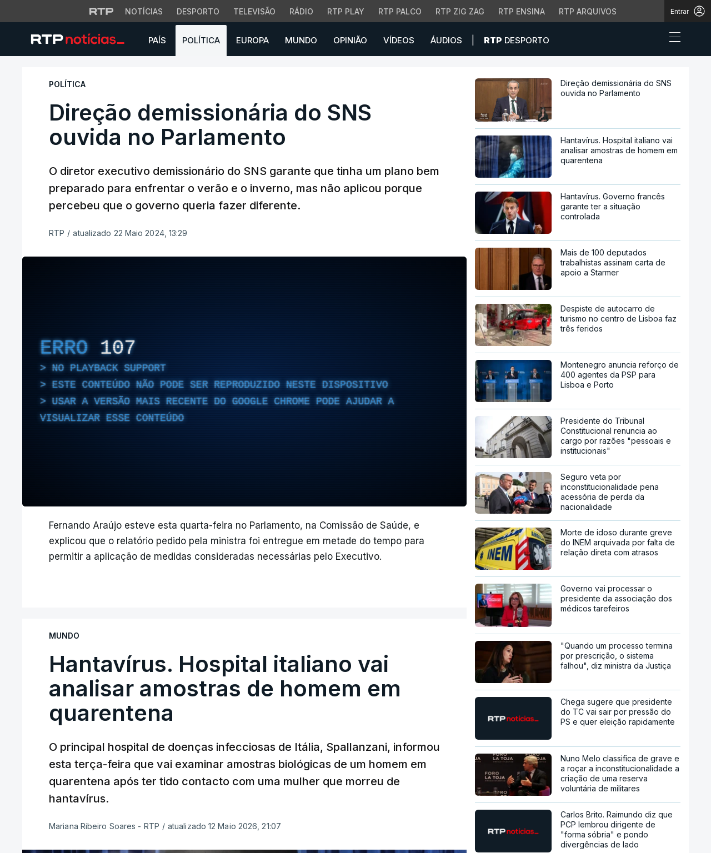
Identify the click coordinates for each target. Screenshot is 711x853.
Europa (252, 40)
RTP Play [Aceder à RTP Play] (345, 11)
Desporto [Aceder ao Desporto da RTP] (198, 11)
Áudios (446, 40)
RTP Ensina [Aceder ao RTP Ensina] (521, 11)
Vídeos (398, 40)
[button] (654, 40)
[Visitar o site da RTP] (101, 11)
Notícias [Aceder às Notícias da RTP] (144, 11)
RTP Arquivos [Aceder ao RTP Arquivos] (588, 11)
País (157, 40)
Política (201, 40)
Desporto (516, 40)
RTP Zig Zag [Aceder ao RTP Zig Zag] (459, 11)
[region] (244, 381)
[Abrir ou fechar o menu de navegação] (671, 39)
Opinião (350, 40)
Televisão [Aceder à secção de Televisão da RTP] (254, 11)
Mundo (301, 40)
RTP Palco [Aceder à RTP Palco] (400, 11)
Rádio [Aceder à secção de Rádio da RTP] (301, 11)
